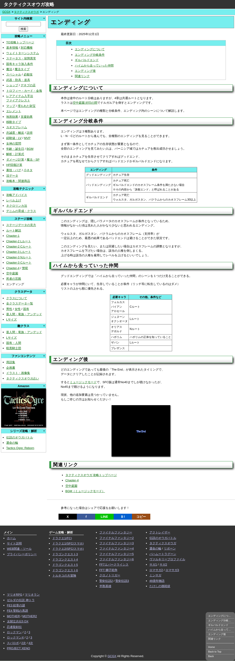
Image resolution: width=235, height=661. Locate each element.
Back (211, 656)
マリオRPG (14, 594)
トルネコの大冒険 (64, 575)
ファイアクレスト (18, 100)
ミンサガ (155, 575)
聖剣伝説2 (106, 581)
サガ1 (153, 564)
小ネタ (28, 170)
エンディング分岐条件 (90, 54)
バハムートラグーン (162, 554)
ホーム (11, 538)
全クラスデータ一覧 (19, 303)
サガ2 (163, 564)
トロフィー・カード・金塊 (24, 90)
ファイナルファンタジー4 (116, 548)
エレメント (13, 111)
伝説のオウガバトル (19, 437)
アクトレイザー (159, 532)
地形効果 (12, 116)
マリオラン (32, 594)
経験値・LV (14, 138)
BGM (30, 149)
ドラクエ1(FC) (62, 538)
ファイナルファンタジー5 (116, 554)
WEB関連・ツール (19, 548)
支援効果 (27, 116)
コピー (141, 517)
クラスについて (16, 298)
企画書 (10, 367)
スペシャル (13, 74)
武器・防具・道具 (18, 80)
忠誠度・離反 (15, 132)
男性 (9, 309)
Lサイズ (11, 319)
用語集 (10, 362)
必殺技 (28, 74)
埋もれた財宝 (27, 106)
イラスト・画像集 (18, 373)
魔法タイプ (22, 69)
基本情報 (12, 47)
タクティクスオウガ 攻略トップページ (91, 475)
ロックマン (14, 632)
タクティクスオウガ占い (22, 378)
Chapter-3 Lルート (18, 252)
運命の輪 (12, 442)
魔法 (9, 69)
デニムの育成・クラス (21, 211)
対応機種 (27, 47)
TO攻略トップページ (20, 42)
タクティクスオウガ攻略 (29, 4)
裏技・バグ (13, 170)
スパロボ (13, 643)
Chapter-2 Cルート (18, 246)
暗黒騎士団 (13, 348)
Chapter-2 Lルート (18, 241)
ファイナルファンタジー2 (116, 538)
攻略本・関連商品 (18, 181)
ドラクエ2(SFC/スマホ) (68, 548)
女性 (18, 309)
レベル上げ (13, 200)
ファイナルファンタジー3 (116, 543)
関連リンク (82, 76)
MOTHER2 (29, 616)
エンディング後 (85, 71)
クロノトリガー (109, 575)
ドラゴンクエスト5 (65, 564)
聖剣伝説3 (122, 581)
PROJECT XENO (18, 648)
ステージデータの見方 (21, 225)
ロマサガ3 (172, 570)
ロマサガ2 (156, 570)
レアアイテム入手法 (19, 96)
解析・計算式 (15, 154)
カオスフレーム (16, 127)
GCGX (6, 12)
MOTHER (13, 616)
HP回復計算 (14, 165)
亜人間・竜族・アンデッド (24, 314)
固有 (26, 309)
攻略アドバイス (16, 195)
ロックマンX (15, 637)
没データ (12, 175)
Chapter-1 (13, 235)
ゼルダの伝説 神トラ (21, 600)
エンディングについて (90, 49)
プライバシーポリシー (22, 554)
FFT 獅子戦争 (108, 570)
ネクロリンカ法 (16, 205)
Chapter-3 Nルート (18, 257)
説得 (30, 132)
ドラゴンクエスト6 (65, 570)
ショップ (12, 85)
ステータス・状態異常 (21, 58)
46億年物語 (157, 581)
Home (211, 647)
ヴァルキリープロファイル (167, 559)
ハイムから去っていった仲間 (94, 65)
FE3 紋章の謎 (16, 605)
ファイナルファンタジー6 (116, 559)
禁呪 (25, 268)
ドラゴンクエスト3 (65, 554)
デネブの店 (28, 85)
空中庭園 (12, 273)
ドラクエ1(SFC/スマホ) (68, 543)
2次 (23, 643)
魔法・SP (33, 159)
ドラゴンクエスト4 (65, 559)
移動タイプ (13, 122)
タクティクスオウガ (26, 12)
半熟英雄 (105, 586)
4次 (30, 643)
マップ (10, 106)
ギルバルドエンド (87, 60)
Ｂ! (122, 517)
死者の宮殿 (13, 278)
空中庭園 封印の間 (85, 102)
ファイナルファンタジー (115, 532)
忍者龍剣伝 (14, 627)
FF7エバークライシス (114, 564)
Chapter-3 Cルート (18, 262)
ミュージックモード (83, 382)
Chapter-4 (13, 268)
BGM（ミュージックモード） (85, 491)
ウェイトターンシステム (22, 53)
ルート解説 (13, 230)
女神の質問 (13, 143)
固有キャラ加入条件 (19, 64)
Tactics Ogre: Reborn (20, 448)
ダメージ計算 (15, 159)
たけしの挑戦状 (159, 586)
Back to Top (214, 651)
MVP (27, 138)
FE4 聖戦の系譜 (17, 610)
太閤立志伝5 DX (17, 621)
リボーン (170, 548)
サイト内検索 (23, 18)
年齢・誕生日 (15, 149)
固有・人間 (13, 343)
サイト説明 (14, 543)
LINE (104, 517)
